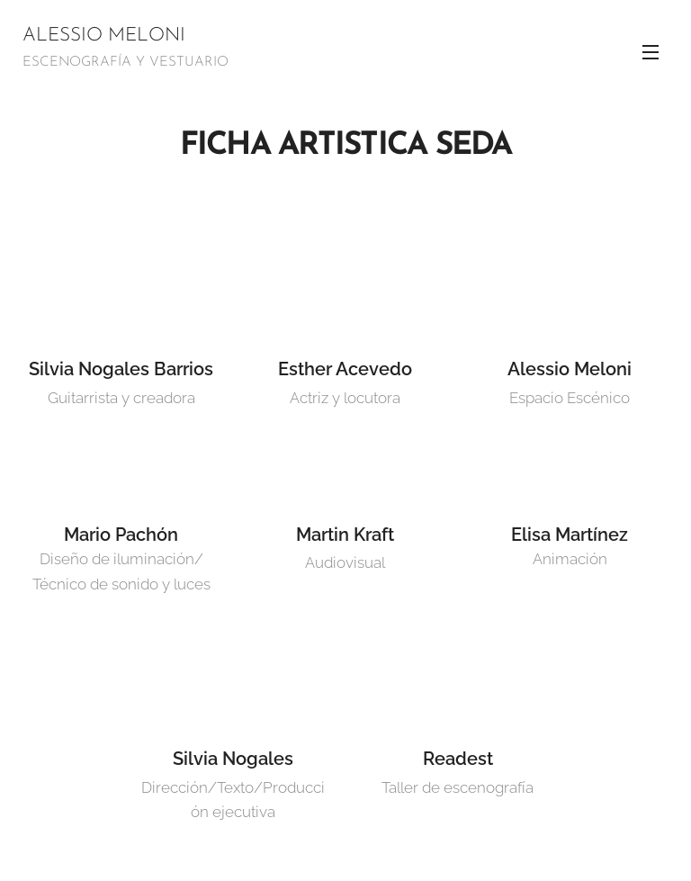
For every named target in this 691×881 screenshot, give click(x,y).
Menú (650, 52)
